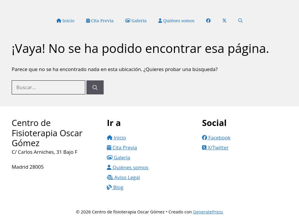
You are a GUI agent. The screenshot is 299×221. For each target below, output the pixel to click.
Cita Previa (100, 20)
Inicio (65, 20)
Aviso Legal (123, 177)
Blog (115, 187)
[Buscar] (95, 87)
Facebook (216, 137)
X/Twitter (215, 147)
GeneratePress (208, 212)
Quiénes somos (176, 20)
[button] (240, 20)
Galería (136, 20)
